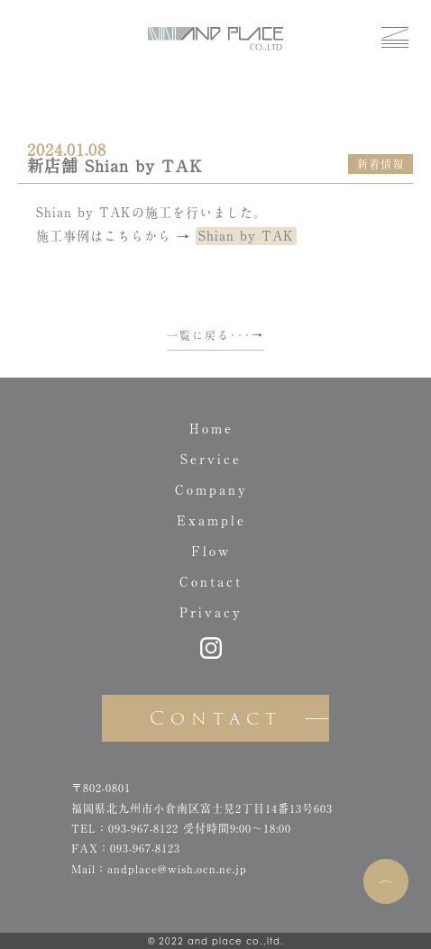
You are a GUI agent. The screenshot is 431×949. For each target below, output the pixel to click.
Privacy (211, 613)
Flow (211, 551)
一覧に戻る (198, 335)
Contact (211, 582)
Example (211, 521)
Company (211, 490)
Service (211, 459)
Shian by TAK (246, 236)
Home (211, 429)
